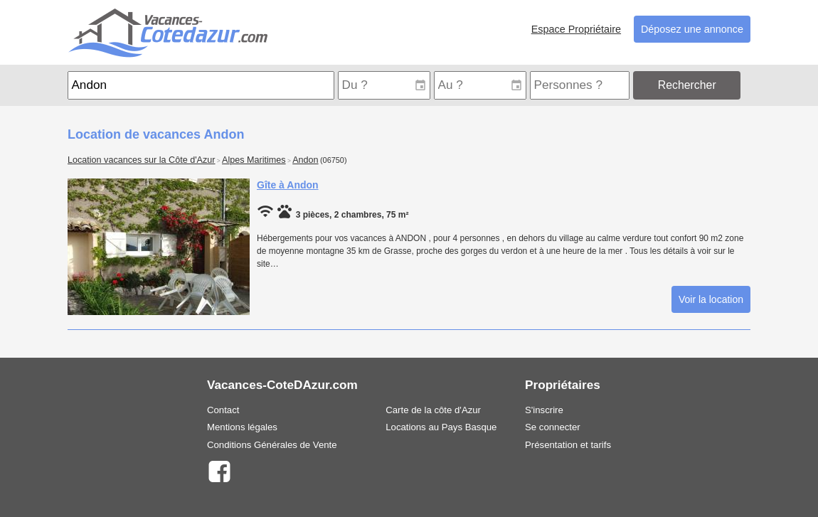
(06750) (333, 160)
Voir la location (711, 299)
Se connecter (552, 427)
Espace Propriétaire (576, 29)
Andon (305, 160)
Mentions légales (242, 427)
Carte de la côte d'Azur (433, 410)
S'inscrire (544, 410)
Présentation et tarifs (568, 444)
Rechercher (687, 85)
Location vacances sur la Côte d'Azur (142, 160)
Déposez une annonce (692, 29)
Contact (223, 410)
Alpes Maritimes (254, 160)
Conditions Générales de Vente (272, 444)
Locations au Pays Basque (441, 427)
